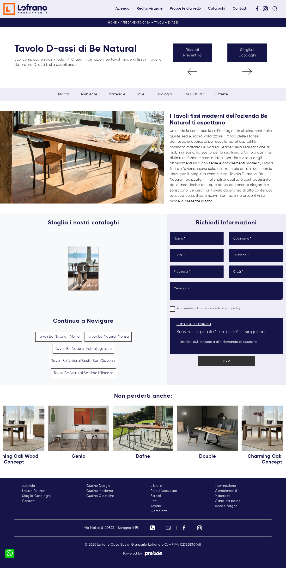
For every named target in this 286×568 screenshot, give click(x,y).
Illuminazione (225, 486)
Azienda (123, 8)
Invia (226, 361)
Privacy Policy (231, 308)
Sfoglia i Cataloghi (247, 52)
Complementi (226, 491)
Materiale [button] (117, 94)
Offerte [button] (221, 94)
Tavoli (159, 22)
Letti (154, 501)
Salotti (156, 496)
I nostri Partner (33, 491)
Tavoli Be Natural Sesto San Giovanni (83, 361)
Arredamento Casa (135, 22)
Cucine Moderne (99, 491)
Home (112, 22)
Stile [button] (140, 94)
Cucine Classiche (100, 496)
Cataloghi (216, 8)
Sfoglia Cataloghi (36, 496)
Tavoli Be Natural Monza (108, 336)
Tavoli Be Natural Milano (58, 336)
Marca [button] (63, 94)
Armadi (156, 506)
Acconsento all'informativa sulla (209, 308)
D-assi (173, 22)
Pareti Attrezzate (164, 491)
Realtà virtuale (150, 8)
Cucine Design (98, 486)
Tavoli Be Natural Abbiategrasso (83, 349)
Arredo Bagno (226, 506)
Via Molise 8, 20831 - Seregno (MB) (111, 528)
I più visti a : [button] (194, 94)
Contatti (240, 8)
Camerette (159, 511)
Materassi (222, 496)
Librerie (156, 486)
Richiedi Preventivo (192, 52)
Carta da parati (228, 501)
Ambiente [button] (89, 94)
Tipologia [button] (164, 94)
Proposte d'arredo (185, 8)
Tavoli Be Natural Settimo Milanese (84, 373)
